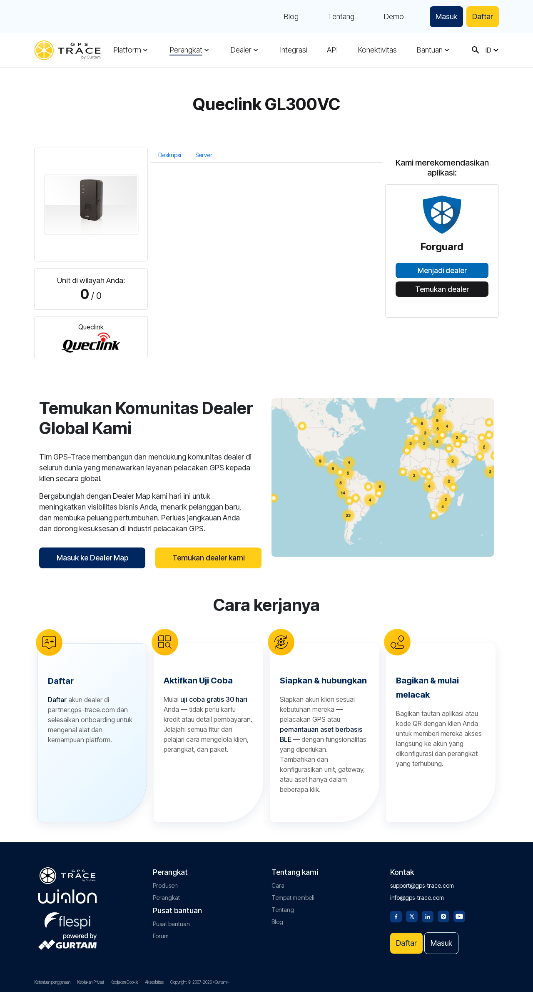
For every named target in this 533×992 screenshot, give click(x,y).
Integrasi (293, 50)
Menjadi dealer (442, 270)
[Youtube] (459, 916)
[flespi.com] (67, 919)
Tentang (341, 16)
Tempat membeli (292, 897)
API (332, 50)
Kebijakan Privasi (90, 981)
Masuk (446, 16)
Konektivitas (377, 50)
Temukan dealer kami (208, 557)
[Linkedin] (427, 916)
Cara (277, 885)
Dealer (241, 50)
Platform (127, 50)
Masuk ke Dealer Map (92, 557)
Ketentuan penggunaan (52, 981)
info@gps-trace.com (417, 897)
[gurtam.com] (67, 896)
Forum (161, 935)
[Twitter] (412, 916)
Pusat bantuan (171, 923)
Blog (291, 16)
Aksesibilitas (154, 981)
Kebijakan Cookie (124, 981)
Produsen (165, 885)
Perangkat (185, 50)
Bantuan (429, 50)
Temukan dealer (442, 289)
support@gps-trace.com (422, 885)
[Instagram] (443, 916)
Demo (394, 16)
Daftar (482, 16)
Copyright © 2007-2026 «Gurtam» (199, 981)
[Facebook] (396, 916)
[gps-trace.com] (67, 50)
